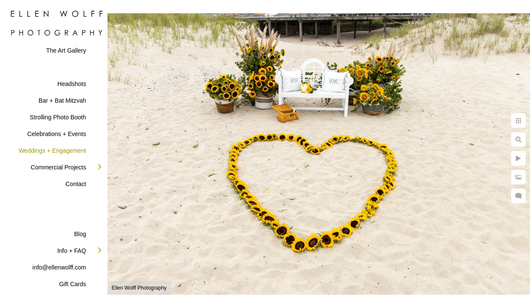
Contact (76, 184)
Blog (80, 234)
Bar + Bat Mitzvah (62, 100)
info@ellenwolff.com (59, 267)
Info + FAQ (71, 250)
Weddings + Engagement (52, 150)
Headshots (71, 83)
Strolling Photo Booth (58, 117)
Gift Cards (72, 284)
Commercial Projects (58, 167)
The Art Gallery (66, 50)
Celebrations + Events (56, 133)
